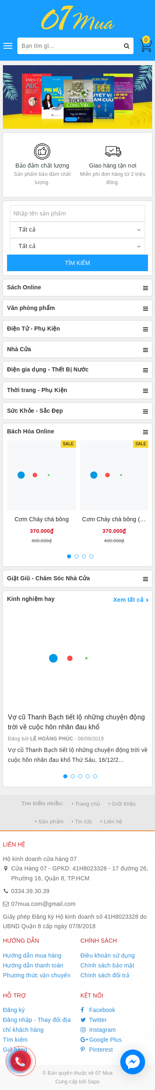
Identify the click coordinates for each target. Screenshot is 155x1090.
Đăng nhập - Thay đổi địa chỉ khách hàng (37, 1025)
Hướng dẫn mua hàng (32, 955)
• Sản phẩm (49, 821)
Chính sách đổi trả (105, 975)
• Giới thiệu (122, 804)
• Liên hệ (111, 821)
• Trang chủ (86, 804)
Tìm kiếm (15, 1039)
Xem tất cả (128, 599)
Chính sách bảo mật (107, 965)
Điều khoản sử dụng (108, 955)
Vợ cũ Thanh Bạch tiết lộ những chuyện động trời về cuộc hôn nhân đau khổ (76, 722)
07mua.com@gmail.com (43, 904)
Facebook (98, 1010)
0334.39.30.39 (30, 891)
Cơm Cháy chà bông (41, 519)
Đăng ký (14, 1010)
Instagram (98, 1029)
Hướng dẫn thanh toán (33, 965)
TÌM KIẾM (77, 263)
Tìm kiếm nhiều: (42, 803)
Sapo (94, 1082)
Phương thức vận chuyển (37, 975)
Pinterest (97, 1049)
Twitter (94, 1020)
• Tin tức (82, 821)
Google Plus (101, 1039)
